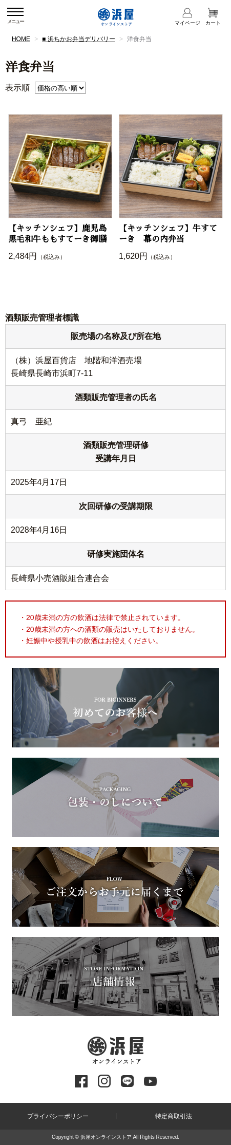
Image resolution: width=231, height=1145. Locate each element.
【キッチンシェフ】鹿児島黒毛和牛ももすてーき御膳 (57, 233)
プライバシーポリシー (58, 1116)
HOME (21, 39)
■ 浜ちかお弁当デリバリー (78, 39)
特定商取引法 (173, 1116)
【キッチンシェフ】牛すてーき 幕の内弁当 (168, 233)
